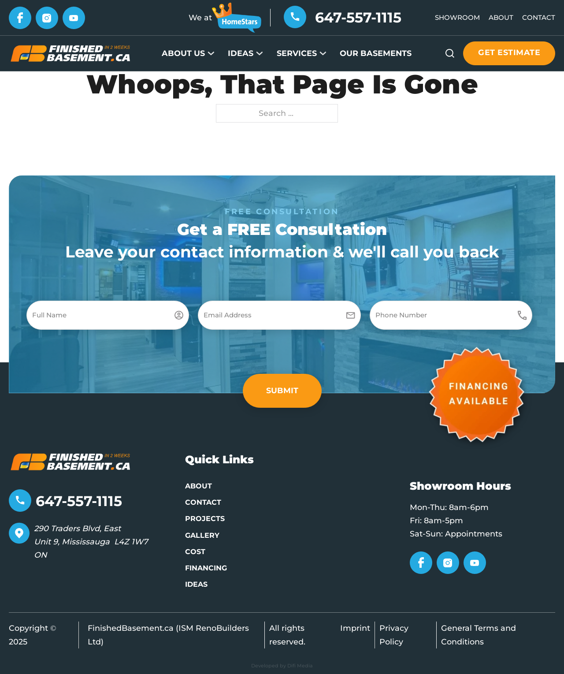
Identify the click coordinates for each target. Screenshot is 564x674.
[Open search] (450, 53)
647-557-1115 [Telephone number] (358, 17)
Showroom (457, 17)
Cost (195, 551)
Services (297, 53)
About (501, 17)
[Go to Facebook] (20, 17)
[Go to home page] (70, 460)
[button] (282, 391)
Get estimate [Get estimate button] (509, 52)
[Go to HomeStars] (236, 17)
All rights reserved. (287, 634)
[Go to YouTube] (74, 17)
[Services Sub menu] (323, 53)
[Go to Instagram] (47, 17)
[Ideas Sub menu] (259, 53)
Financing (206, 568)
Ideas (240, 53)
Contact (538, 17)
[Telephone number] (295, 16)
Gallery (202, 535)
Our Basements (376, 53)
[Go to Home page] (70, 52)
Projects (205, 518)
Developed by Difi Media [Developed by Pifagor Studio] (282, 666)
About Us (183, 53)
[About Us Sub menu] (211, 53)
